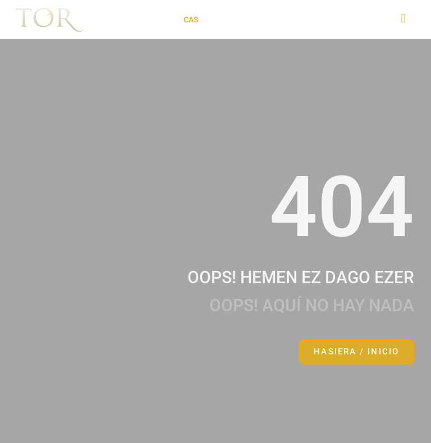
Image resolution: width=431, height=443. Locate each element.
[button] (147, 19)
